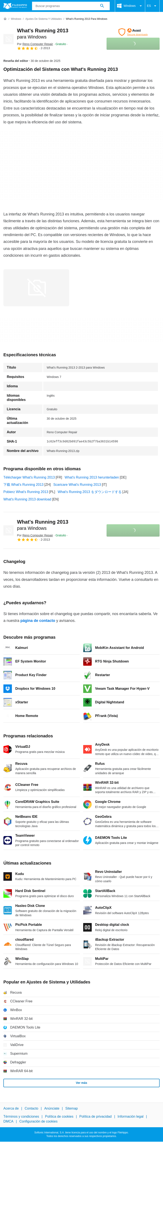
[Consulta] (71, 6)
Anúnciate (51, 1108)
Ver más (81, 1082)
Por (35, 44)
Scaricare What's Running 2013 (77, 484)
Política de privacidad (95, 1116)
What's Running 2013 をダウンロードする (90, 492)
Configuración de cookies (38, 1121)
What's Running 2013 (42, 525)
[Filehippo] (15, 6)
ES (152, 6)
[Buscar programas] (102, 6)
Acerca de (11, 1108)
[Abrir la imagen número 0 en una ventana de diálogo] (36, 287)
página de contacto (37, 620)
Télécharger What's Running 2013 (29, 477)
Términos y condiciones (21, 1116)
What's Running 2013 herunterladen (92, 477)
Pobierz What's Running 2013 (25, 492)
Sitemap (71, 1108)
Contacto (31, 1108)
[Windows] (16, 19)
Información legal (130, 1116)
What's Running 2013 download (27, 499)
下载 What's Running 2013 (23, 484)
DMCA (8, 1121)
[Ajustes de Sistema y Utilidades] (43, 19)
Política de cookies (59, 1116)
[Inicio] (5, 19)
